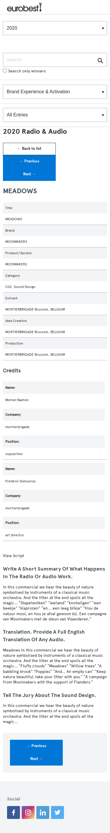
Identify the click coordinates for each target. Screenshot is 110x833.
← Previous (29, 161)
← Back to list (29, 148)
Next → (29, 174)
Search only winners (24, 71)
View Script (13, 555)
